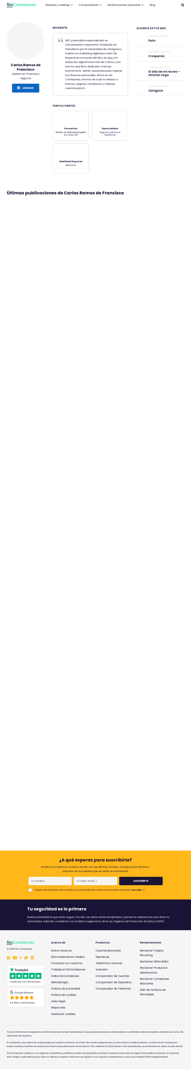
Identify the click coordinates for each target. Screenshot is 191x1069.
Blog (152, 5)
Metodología (59, 982)
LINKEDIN (25, 88)
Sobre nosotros (61, 951)
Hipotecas (102, 957)
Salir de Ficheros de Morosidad (153, 992)
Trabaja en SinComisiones (68, 969)
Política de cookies (63, 995)
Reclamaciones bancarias (126, 5)
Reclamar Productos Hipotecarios (153, 970)
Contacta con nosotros (66, 963)
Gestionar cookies (63, 1014)
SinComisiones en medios (68, 957)
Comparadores (90, 5)
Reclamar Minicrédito (154, 961)
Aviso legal (58, 1001)
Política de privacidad (65, 989)
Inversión (102, 969)
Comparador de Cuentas (112, 976)
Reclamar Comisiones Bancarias (154, 981)
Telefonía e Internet (109, 963)
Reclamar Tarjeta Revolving (151, 953)
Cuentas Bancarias (108, 951)
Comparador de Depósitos (113, 982)
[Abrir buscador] (182, 5)
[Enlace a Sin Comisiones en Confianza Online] (158, 1009)
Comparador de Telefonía (113, 989)
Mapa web (58, 1007)
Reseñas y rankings (59, 5)
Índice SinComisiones (65, 976)
